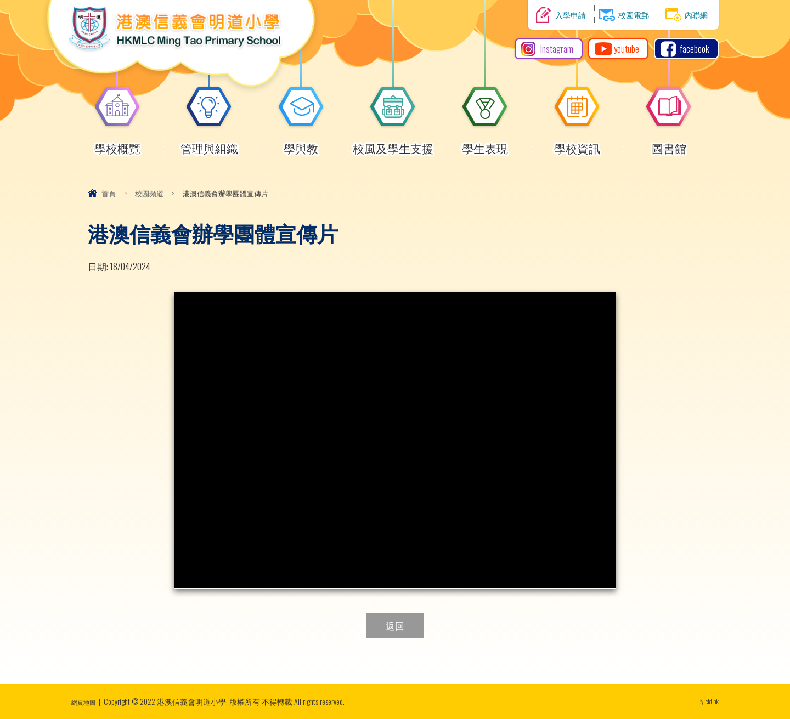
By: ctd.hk (705, 701)
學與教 (301, 143)
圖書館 (669, 143)
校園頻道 (149, 193)
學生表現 (485, 143)
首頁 (108, 193)
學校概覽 (117, 143)
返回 (395, 625)
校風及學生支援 (393, 143)
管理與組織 (209, 143)
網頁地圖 (86, 701)
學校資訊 (577, 143)
